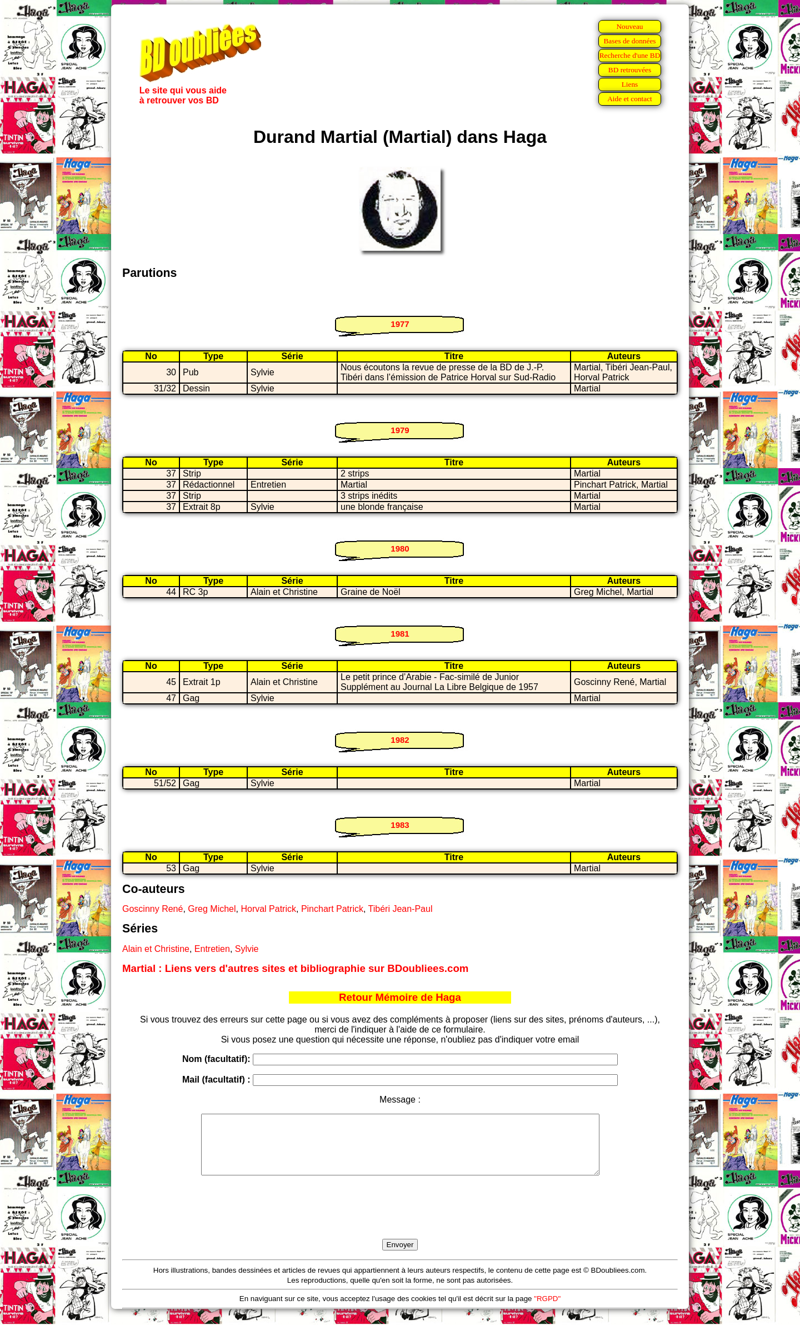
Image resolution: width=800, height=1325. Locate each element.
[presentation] (400, 1220)
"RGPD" (547, 1310)
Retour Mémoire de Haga (400, 997)
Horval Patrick (268, 909)
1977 (400, 324)
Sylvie (247, 949)
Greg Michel (212, 909)
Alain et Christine (155, 949)
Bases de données (629, 41)
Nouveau (629, 26)
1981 (400, 633)
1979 (400, 430)
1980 (400, 548)
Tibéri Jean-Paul (400, 909)
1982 (400, 740)
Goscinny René (152, 909)
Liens (630, 84)
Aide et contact (629, 99)
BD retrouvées (629, 70)
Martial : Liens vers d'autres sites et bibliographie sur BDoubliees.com (295, 968)
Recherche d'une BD (630, 55)
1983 (400, 825)
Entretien (212, 949)
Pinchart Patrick (332, 909)
